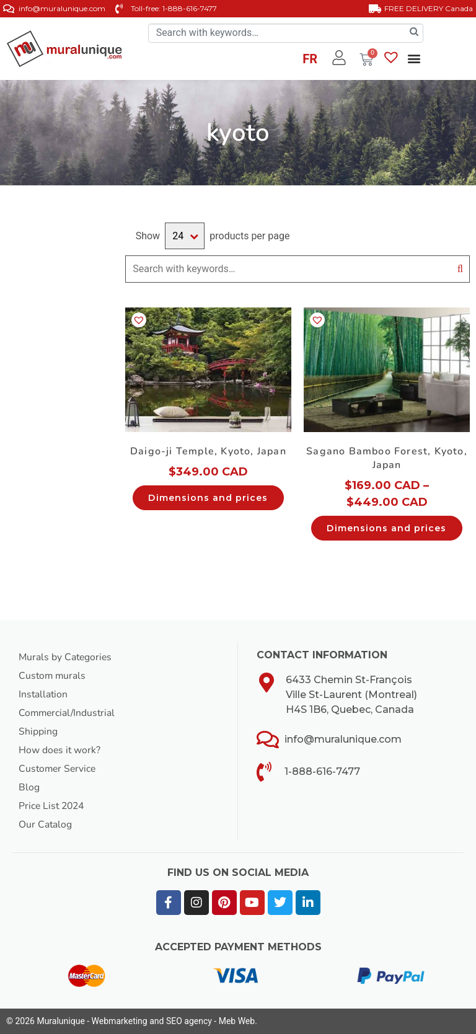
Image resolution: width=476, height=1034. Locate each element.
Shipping (38, 731)
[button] (413, 58)
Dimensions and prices (208, 497)
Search (460, 269)
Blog (29, 787)
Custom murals (53, 676)
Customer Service (59, 769)
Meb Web (237, 1021)
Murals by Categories (66, 657)
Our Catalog (46, 824)
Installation (44, 694)
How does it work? (60, 750)
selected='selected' (185, 236)
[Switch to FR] (309, 61)
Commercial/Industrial (68, 713)
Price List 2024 (53, 806)
